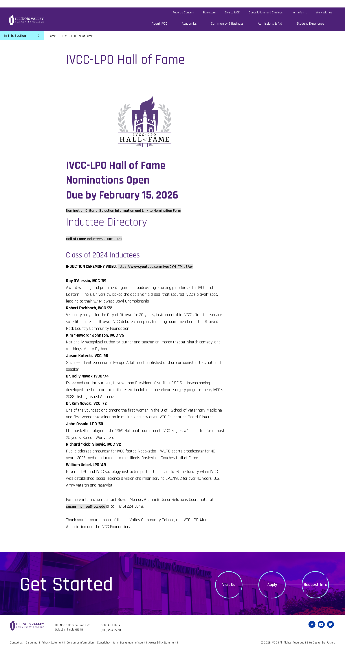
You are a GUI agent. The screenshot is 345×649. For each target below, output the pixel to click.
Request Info (315, 584)
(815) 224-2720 (111, 630)
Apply (272, 584)
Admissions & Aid (270, 23)
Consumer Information (85, 643)
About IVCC (159, 23)
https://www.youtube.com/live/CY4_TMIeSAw (158, 266)
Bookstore (209, 13)
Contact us (109, 625)
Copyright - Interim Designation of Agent (128, 643)
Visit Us (228, 584)
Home (52, 36)
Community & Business (227, 23)
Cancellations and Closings (266, 13)
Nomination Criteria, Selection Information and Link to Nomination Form (130, 210)
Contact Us (17, 643)
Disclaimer (33, 643)
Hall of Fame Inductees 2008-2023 (97, 239)
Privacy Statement (55, 643)
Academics (189, 23)
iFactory (330, 643)
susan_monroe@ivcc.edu (88, 506)
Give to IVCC (232, 13)
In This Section (15, 35)
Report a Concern (183, 13)
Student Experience (310, 23)
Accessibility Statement (172, 643)
